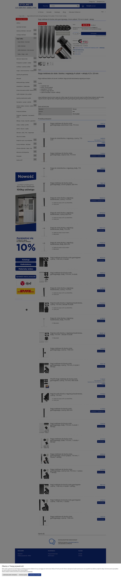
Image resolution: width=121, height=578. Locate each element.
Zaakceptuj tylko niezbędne (10, 574)
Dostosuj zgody (23, 574)
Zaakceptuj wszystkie (34, 574)
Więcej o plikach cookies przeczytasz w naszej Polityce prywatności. (17, 571)
